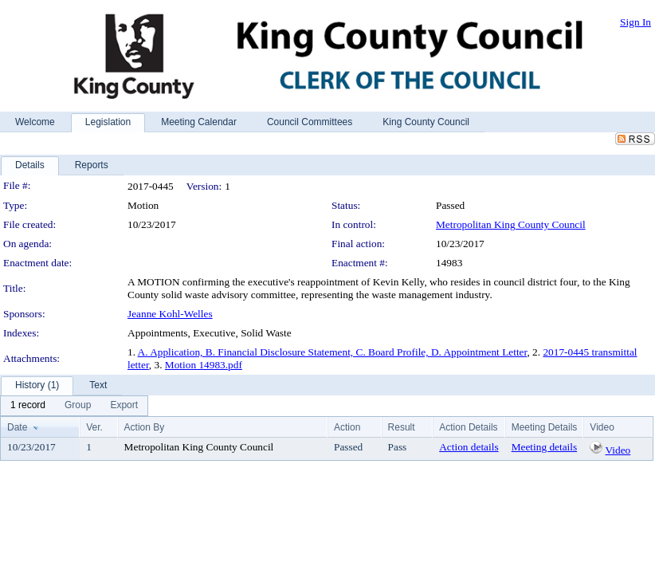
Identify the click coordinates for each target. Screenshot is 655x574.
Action (347, 427)
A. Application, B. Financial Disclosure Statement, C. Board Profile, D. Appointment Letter (333, 352)
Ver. (94, 427)
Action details (468, 447)
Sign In (635, 22)
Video (617, 450)
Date (17, 427)
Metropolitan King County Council (511, 224)
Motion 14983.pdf (203, 365)
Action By (144, 427)
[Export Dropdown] (123, 405)
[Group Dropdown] (77, 405)
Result (401, 427)
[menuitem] (28, 405)
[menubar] (74, 405)
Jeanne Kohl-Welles (170, 314)
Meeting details (545, 447)
